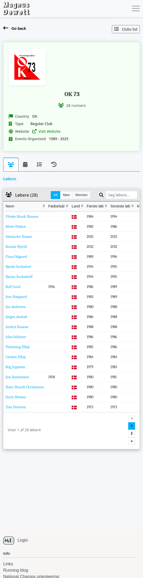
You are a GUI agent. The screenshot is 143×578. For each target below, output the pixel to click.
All (56, 194)
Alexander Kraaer (19, 236)
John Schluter (16, 337)
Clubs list (125, 29)
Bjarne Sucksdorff (19, 276)
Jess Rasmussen (17, 377)
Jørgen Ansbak (16, 317)
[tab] (11, 165)
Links (8, 564)
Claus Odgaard (16, 256)
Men (66, 194)
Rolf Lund (13, 287)
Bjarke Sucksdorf (18, 266)
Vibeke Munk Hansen (22, 216)
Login (22, 540)
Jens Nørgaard (16, 297)
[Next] (131, 441)
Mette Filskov (16, 226)
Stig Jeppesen (15, 367)
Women (81, 194)
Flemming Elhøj (18, 347)
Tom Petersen (16, 407)
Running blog (15, 570)
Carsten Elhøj (16, 357)
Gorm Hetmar (16, 397)
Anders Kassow (17, 327)
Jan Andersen (16, 307)
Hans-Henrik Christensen (25, 387)
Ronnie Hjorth (16, 246)
